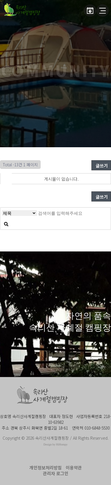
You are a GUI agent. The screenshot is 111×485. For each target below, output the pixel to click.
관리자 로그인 (55, 473)
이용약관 (74, 468)
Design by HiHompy (55, 444)
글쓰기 (101, 166)
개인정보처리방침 (45, 468)
